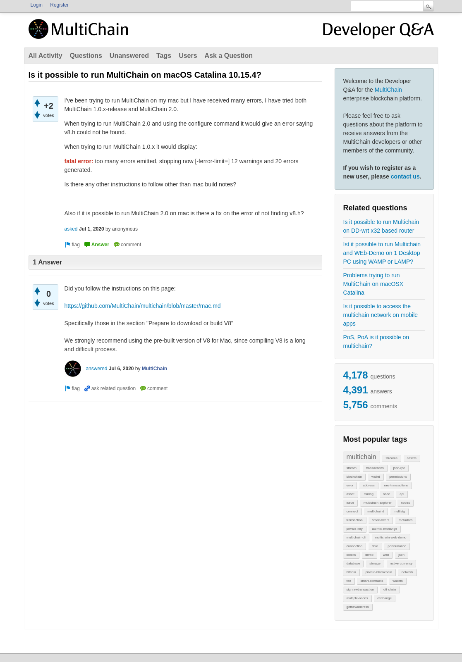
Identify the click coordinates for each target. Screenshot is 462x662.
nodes (405, 503)
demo (369, 555)
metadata (405, 520)
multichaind (375, 511)
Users (188, 55)
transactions (375, 468)
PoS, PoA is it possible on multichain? (376, 341)
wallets (397, 581)
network (407, 572)
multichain (361, 456)
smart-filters (380, 520)
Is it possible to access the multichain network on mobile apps (380, 315)
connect (352, 511)
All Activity (45, 55)
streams (391, 458)
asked (71, 229)
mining (368, 494)
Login (37, 5)
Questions (86, 55)
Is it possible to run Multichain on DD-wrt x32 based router (381, 226)
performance (397, 546)
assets (412, 458)
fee (349, 581)
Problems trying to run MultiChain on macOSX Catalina (373, 284)
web (386, 555)
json (401, 555)
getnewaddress (358, 607)
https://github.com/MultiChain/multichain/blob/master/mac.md (143, 305)
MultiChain (388, 89)
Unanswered (129, 55)
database (353, 563)
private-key (355, 529)
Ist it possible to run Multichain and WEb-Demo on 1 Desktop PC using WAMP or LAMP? (382, 253)
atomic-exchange (384, 529)
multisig (399, 511)
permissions (398, 477)
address (368, 485)
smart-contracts (371, 581)
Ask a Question (229, 55)
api (402, 494)
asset (350, 494)
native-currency (401, 563)
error (350, 485)
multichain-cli (356, 537)
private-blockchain (378, 572)
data (375, 546)
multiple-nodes (357, 598)
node (386, 494)
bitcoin (351, 572)
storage (375, 563)
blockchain (354, 477)
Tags (163, 55)
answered (96, 368)
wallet (375, 477)
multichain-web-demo (391, 537)
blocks (351, 555)
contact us (405, 176)
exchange (384, 598)
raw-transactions (396, 485)
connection (355, 546)
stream (352, 468)
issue (350, 503)
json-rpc (399, 468)
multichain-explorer (378, 503)
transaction (355, 520)
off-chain (389, 589)
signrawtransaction (360, 589)
